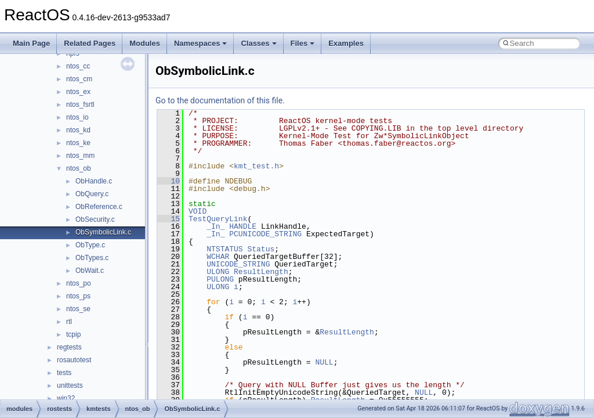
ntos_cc (78, 66)
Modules (144, 43)
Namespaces (200, 43)
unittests (70, 385)
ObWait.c (89, 270)
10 (168, 181)
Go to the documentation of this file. (220, 100)
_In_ (215, 226)
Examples (346, 43)
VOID (198, 211)
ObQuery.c (91, 194)
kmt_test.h (256, 166)
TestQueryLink (218, 219)
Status (260, 249)
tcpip (73, 334)
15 (168, 219)
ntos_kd (78, 130)
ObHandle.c (93, 181)
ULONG (218, 271)
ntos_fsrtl (80, 104)
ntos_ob (78, 168)
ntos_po (78, 283)
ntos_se (78, 309)
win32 (66, 398)
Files (303, 43)
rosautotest (74, 360)
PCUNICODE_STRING (265, 234)
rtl (69, 322)
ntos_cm (79, 79)
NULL (324, 362)
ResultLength (261, 271)
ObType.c (90, 245)
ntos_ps (78, 296)
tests (64, 373)
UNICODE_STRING (238, 264)
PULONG (220, 279)
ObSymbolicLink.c (103, 232)
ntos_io (77, 117)
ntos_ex (78, 92)
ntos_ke (78, 143)
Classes (258, 43)
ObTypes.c (91, 258)
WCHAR (218, 256)
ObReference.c (98, 207)
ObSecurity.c (95, 219)
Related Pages (89, 43)
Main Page (31, 43)
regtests (69, 347)
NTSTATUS (224, 249)
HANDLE (242, 226)
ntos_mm (80, 156)
